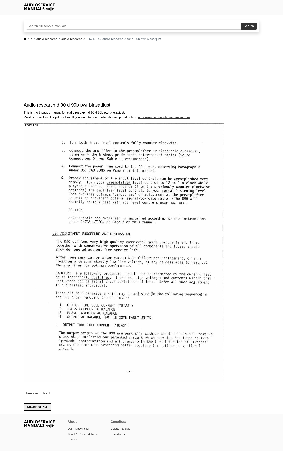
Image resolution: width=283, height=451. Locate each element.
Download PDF (37, 407)
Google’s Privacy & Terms (83, 434)
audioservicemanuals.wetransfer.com (164, 117)
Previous (32, 393)
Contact (72, 439)
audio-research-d (73, 39)
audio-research (46, 39)
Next (46, 393)
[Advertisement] (136, 71)
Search (249, 26)
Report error (118, 434)
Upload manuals (120, 428)
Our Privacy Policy (78, 428)
